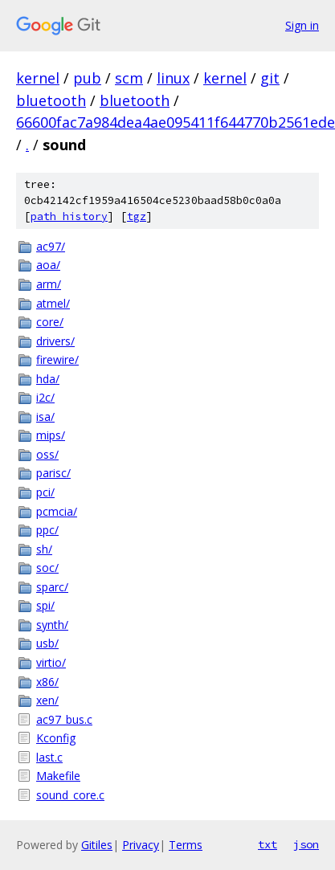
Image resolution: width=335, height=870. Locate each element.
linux (173, 78)
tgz (136, 216)
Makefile (58, 775)
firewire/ (57, 359)
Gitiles (96, 844)
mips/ (50, 435)
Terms (185, 844)
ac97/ (50, 246)
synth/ (52, 624)
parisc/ (53, 472)
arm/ (48, 284)
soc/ (47, 567)
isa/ (45, 416)
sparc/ (52, 586)
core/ (49, 321)
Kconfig (56, 737)
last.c (49, 757)
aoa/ (48, 264)
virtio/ (51, 662)
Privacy (140, 844)
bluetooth (51, 100)
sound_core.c (70, 795)
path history (69, 216)
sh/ (44, 549)
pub (87, 78)
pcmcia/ (56, 511)
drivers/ (55, 341)
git (270, 78)
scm (129, 78)
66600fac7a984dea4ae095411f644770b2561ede (175, 122)
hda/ (47, 378)
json (306, 844)
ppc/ (47, 529)
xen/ (47, 700)
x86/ (47, 681)
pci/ (45, 492)
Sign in (302, 25)
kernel (37, 78)
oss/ (47, 454)
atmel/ (53, 303)
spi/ (45, 605)
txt (267, 844)
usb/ (47, 643)
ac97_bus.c (64, 719)
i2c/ (45, 397)
